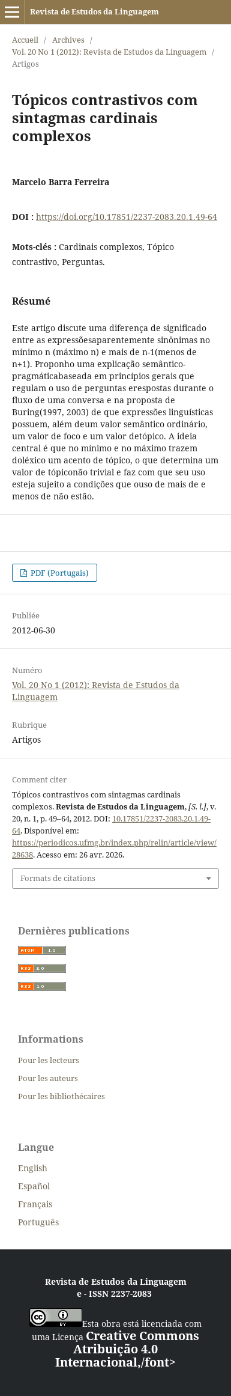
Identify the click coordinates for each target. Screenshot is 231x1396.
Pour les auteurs (48, 1078)
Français (35, 1204)
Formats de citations (57, 878)
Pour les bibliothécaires (61, 1096)
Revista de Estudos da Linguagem (94, 11)
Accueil (25, 39)
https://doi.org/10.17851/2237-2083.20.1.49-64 (126, 216)
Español (34, 1186)
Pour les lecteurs (48, 1060)
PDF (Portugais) (59, 572)
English (32, 1168)
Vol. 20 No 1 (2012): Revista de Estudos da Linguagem (109, 51)
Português (38, 1222)
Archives (68, 39)
